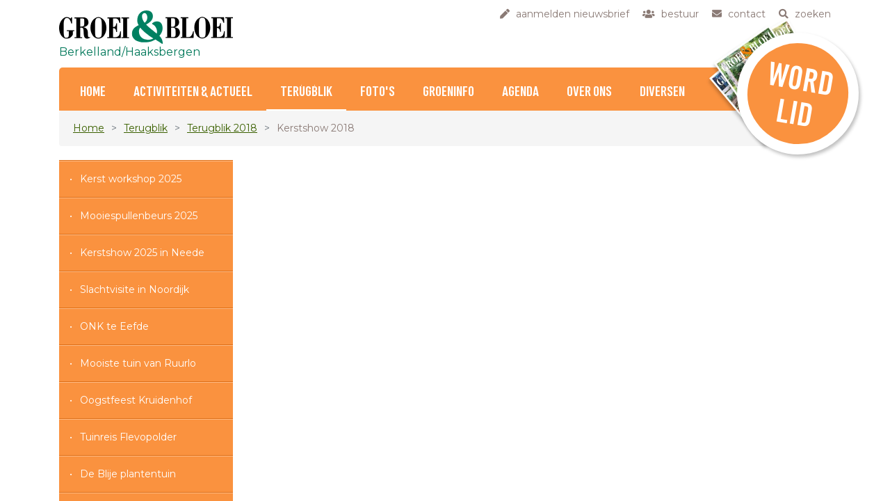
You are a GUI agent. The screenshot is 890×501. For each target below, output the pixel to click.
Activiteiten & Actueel (193, 92)
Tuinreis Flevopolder (128, 437)
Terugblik (306, 92)
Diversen (662, 92)
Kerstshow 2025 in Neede (142, 252)
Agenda (520, 92)
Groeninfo (448, 92)
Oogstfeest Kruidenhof (136, 400)
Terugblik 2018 (222, 128)
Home (93, 92)
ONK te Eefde (114, 326)
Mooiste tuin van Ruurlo (138, 363)
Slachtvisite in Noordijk (134, 289)
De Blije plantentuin (128, 474)
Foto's (377, 92)
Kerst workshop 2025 (130, 179)
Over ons (589, 92)
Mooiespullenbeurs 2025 (138, 215)
